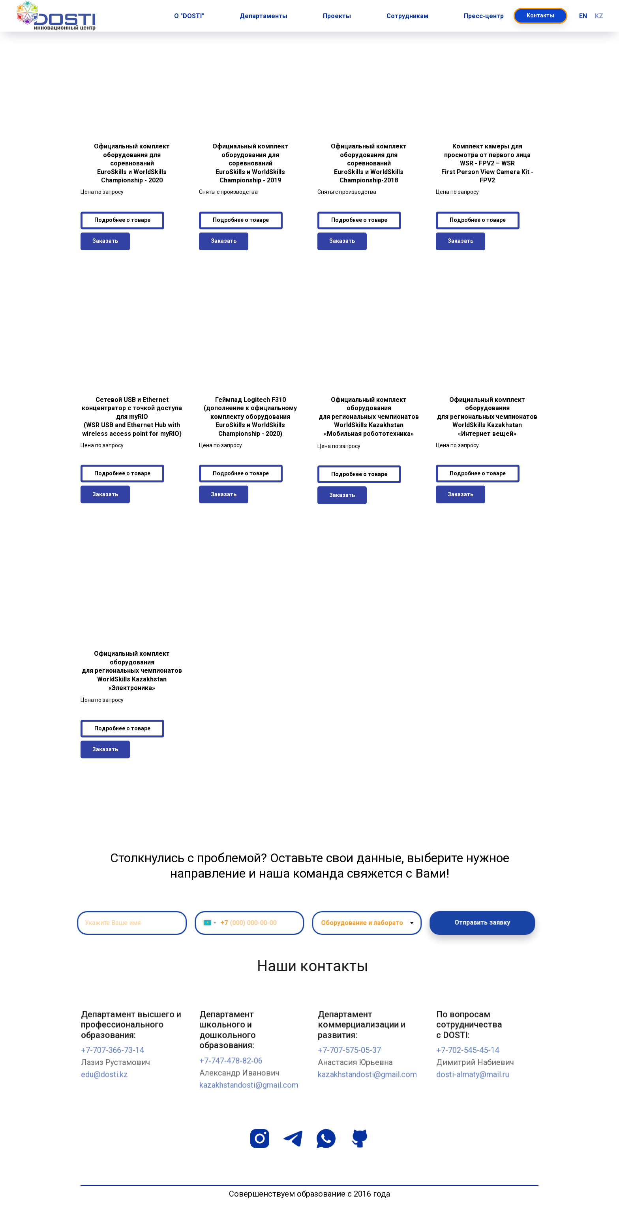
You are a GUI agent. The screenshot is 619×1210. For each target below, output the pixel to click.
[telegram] (293, 1138)
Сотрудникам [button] (407, 16)
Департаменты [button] (263, 16)
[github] (359, 1138)
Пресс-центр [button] (484, 16)
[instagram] (260, 1138)
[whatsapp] (326, 1138)
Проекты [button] (337, 16)
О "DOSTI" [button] (189, 16)
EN (583, 16)
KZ (599, 16)
